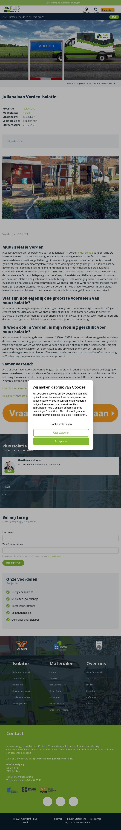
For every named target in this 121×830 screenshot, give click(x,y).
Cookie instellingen (61, 424)
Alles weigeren (61, 432)
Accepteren (61, 441)
